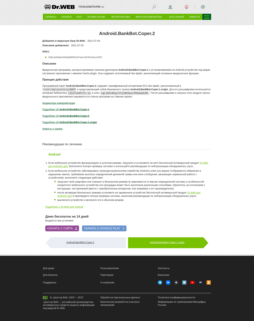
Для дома (48, 268)
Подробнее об (65, 109)
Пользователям (109, 268)
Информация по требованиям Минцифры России (182, 303)
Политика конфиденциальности (176, 297)
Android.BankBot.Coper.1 (80, 242)
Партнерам (106, 275)
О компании (107, 282)
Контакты (164, 268)
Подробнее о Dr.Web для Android (64, 206)
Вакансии (163, 275)
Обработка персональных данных (120, 297)
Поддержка (49, 282)
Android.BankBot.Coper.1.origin (167, 242)
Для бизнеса (50, 275)
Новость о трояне (52, 128)
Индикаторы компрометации (58, 103)
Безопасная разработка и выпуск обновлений (120, 303)
